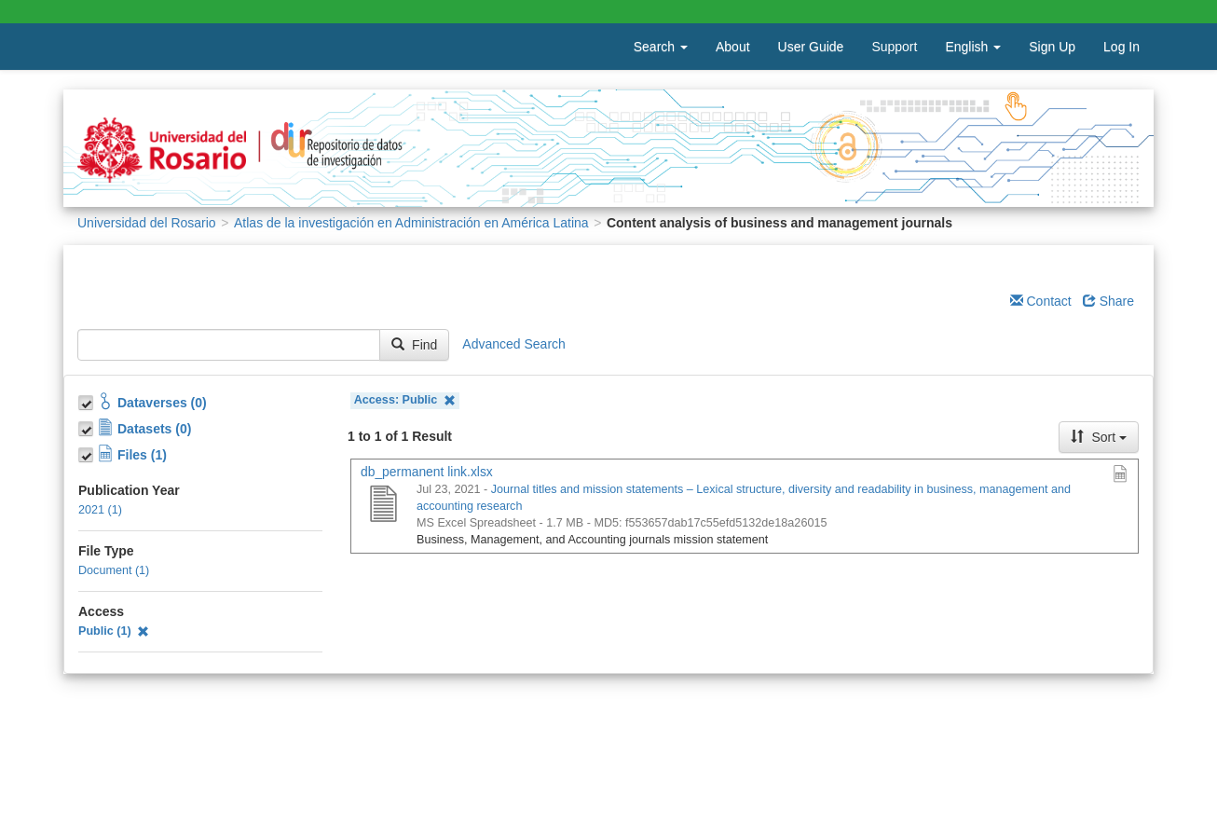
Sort (1099, 437)
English (973, 46)
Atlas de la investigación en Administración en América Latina (411, 222)
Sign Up (1052, 46)
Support (894, 46)
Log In (1121, 46)
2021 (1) (100, 509)
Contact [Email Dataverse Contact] (1041, 301)
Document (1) (113, 570)
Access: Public (405, 400)
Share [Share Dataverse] (1108, 301)
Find (414, 344)
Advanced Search (514, 343)
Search (661, 46)
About (733, 46)
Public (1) (113, 631)
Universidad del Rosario (146, 222)
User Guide (811, 46)
